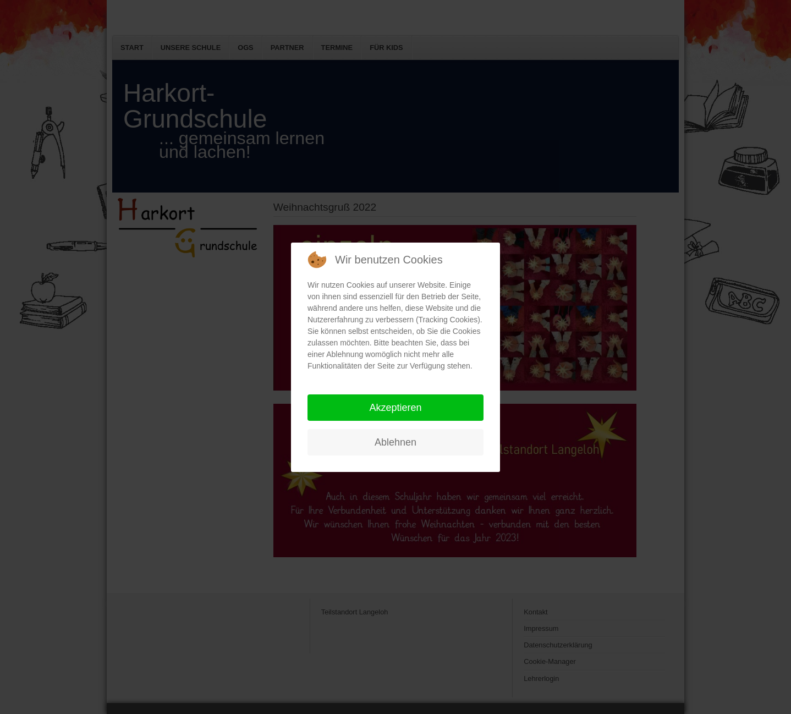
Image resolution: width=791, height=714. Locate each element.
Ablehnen (395, 442)
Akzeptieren (395, 407)
